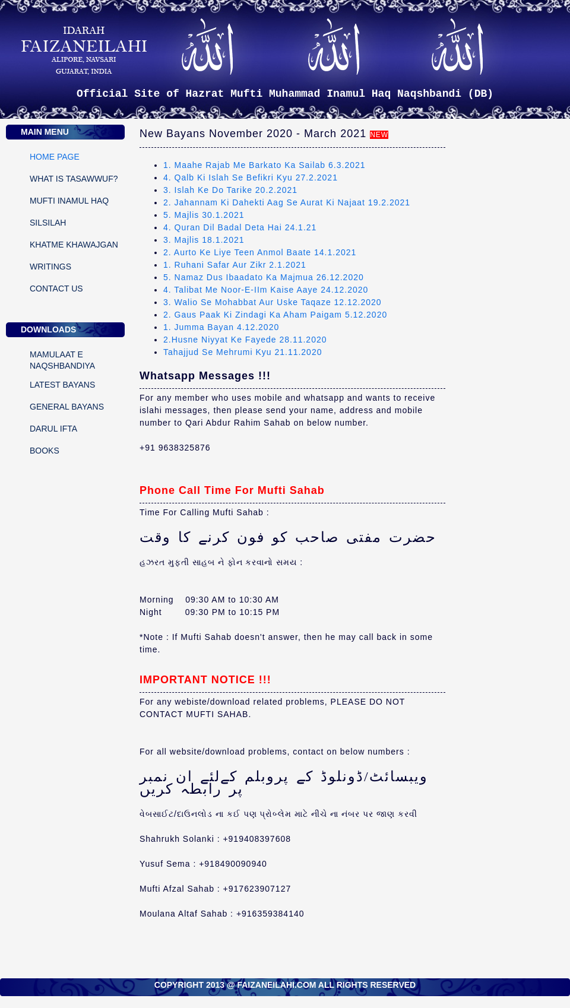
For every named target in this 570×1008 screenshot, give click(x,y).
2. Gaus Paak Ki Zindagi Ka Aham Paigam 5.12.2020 (275, 314)
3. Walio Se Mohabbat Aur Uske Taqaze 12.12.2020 (272, 302)
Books (44, 450)
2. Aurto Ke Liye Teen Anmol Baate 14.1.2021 (259, 252)
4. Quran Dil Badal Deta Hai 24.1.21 (239, 227)
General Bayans (67, 406)
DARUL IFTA (53, 428)
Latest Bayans (62, 384)
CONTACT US (56, 288)
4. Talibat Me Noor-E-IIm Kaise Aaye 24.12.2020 (265, 289)
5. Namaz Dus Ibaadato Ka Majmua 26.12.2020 (263, 277)
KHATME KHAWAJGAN (74, 244)
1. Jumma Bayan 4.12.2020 (221, 327)
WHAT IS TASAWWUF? (74, 178)
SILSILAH (48, 222)
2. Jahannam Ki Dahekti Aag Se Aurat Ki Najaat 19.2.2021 (286, 202)
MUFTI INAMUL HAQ (69, 200)
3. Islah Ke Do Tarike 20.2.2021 (230, 190)
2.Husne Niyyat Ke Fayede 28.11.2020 (245, 339)
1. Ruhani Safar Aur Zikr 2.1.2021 (234, 265)
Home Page (55, 156)
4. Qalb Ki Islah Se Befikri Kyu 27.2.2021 (250, 177)
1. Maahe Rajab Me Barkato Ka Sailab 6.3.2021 (264, 165)
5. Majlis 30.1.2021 (204, 215)
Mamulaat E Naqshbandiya (62, 357)
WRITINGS (50, 266)
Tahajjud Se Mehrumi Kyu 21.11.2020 (242, 352)
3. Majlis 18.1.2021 (204, 240)
